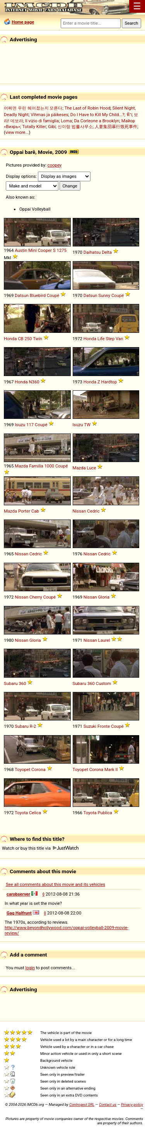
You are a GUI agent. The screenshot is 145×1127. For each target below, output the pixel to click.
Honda (10, 338)
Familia (36, 466)
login (30, 967)
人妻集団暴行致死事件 (116, 126)
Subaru (11, 683)
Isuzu (20, 424)
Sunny (104, 295)
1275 (62, 250)
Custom (103, 683)
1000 (49, 466)
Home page (23, 22)
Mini (32, 250)
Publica (105, 812)
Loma (66, 120)
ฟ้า (129, 114)
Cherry (35, 597)
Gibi (52, 126)
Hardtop (109, 382)
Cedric (93, 511)
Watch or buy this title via (40, 848)
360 (22, 683)
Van (119, 338)
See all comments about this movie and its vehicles (55, 884)
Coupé (53, 295)
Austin (21, 250)
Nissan (79, 511)
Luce (91, 468)
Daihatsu (92, 252)
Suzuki (90, 726)
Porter (24, 511)
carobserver (18, 894)
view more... (17, 132)
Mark (109, 769)
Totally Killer (34, 126)
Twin (37, 338)
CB (20, 338)
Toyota (21, 812)
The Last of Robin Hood (88, 108)
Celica (35, 812)
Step (110, 338)
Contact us (107, 1104)
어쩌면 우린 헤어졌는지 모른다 (33, 108)
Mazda (21, 466)
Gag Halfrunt (19, 913)
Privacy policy (132, 1104)
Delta (107, 252)
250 (28, 338)
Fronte (103, 726)
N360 (34, 382)
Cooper (45, 250)
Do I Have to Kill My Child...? (97, 114)
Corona (38, 769)
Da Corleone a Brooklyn (96, 120)
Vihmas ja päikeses (49, 114)
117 (30, 424)
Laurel (104, 640)
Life (101, 338)
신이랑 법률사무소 (75, 126)
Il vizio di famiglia (42, 120)
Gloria (104, 597)
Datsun (22, 295)
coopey (55, 165)
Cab (35, 511)
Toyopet (22, 769)
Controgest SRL (81, 1104)
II (116, 769)
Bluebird (38, 295)
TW (87, 424)
